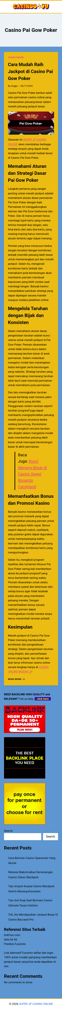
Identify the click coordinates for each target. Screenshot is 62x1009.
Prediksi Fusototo (15, 944)
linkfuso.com (12, 935)
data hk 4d (10, 939)
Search (8, 830)
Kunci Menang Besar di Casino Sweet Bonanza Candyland (32, 474)
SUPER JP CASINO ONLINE (35, 1004)
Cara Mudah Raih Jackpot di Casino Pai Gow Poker (30, 71)
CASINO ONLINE (16, 57)
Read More (16, 679)
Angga (14, 85)
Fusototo (27, 952)
